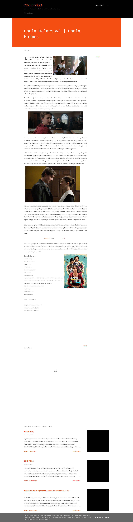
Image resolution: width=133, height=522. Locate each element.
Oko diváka (33, 5)
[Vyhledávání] (99, 5)
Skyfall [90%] (29, 431)
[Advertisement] (52, 405)
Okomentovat (33, 480)
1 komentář (32, 451)
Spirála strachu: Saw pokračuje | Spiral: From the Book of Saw (46, 490)
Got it (107, 517)
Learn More (99, 517)
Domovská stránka (29, 13)
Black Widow (29, 461)
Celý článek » (76, 451)
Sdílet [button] (98, 57)
